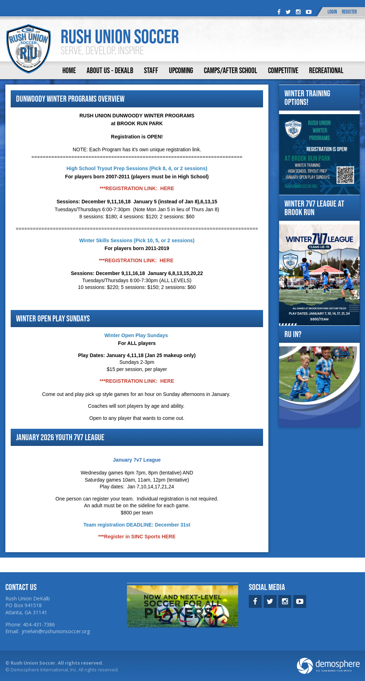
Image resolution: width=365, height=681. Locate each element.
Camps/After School (230, 70)
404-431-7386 (39, 624)
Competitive (283, 70)
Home (69, 70)
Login (332, 12)
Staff (151, 70)
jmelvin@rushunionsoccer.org (56, 631)
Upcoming (181, 70)
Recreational (326, 70)
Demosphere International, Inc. (44, 669)
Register (349, 12)
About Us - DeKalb (110, 70)
